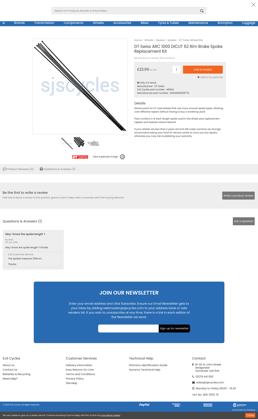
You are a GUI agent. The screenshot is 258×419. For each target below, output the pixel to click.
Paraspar (251, 410)
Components (73, 23)
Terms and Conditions (80, 374)
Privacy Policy (75, 379)
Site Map (71, 383)
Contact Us (10, 370)
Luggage (248, 23)
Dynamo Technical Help (145, 370)
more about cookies (110, 415)
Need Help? (10, 379)
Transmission (44, 23)
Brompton (225, 23)
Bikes (145, 23)
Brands (19, 23)
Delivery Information (79, 365)
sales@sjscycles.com (210, 382)
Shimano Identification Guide (148, 365)
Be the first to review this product (154, 58)
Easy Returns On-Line (80, 370)
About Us (8, 365)
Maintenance (198, 23)
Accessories (122, 23)
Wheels (98, 23)
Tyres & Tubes (168, 23)
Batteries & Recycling (16, 374)
